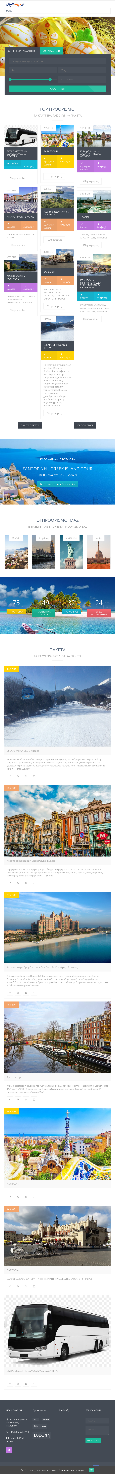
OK (91, 1470)
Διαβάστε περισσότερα (71, 1470)
